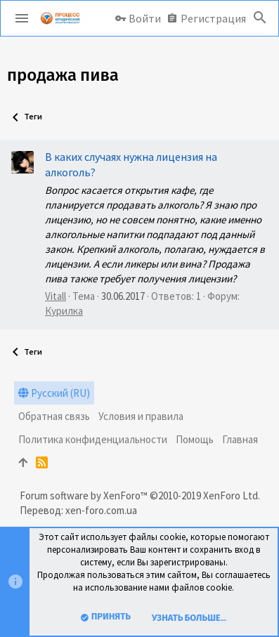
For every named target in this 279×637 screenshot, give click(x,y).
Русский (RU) (54, 393)
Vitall (55, 296)
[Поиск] (260, 18)
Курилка (64, 310)
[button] (22, 18)
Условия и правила (140, 416)
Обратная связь (54, 416)
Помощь (195, 439)
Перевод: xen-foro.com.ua (78, 510)
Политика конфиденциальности (92, 439)
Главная (240, 439)
